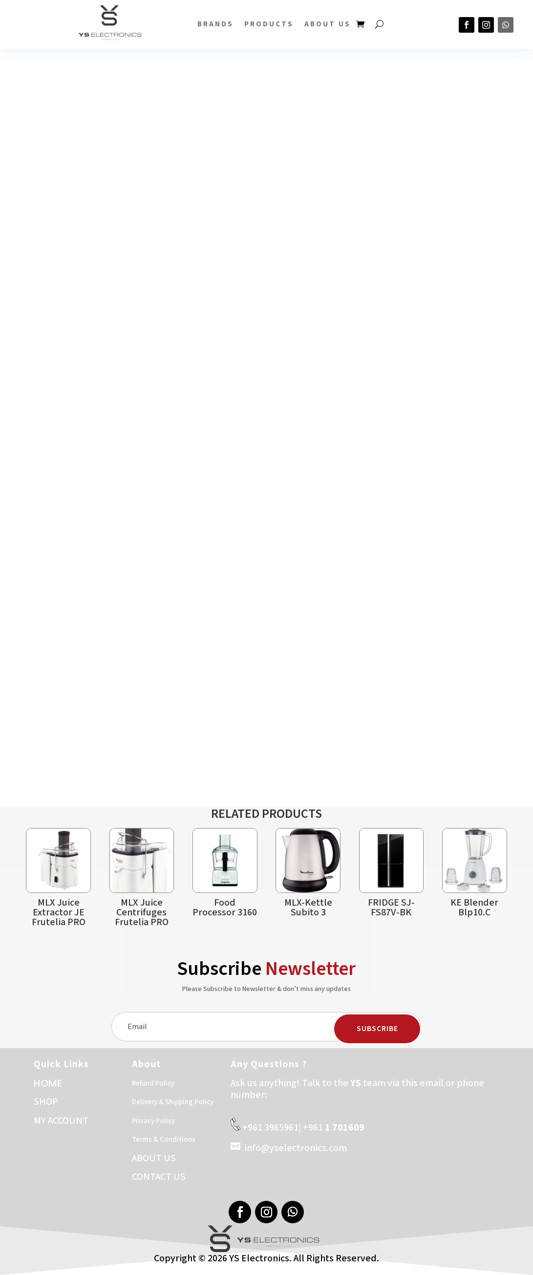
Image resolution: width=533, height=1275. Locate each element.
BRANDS (215, 24)
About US (327, 24)
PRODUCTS (269, 24)
